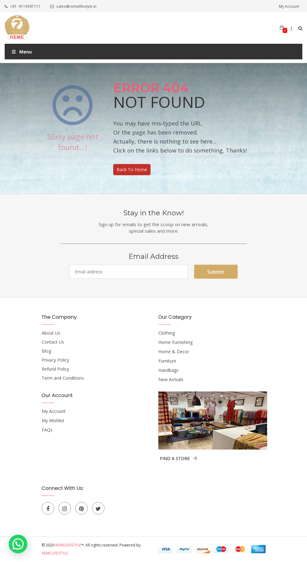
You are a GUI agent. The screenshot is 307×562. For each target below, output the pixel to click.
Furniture (167, 361)
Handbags (168, 370)
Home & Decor (173, 352)
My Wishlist (53, 420)
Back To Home (132, 169)
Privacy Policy (55, 360)
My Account (289, 6)
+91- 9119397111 (22, 7)
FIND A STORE (178, 458)
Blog (46, 351)
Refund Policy (55, 369)
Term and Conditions (63, 378)
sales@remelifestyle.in (72, 7)
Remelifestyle (68, 545)
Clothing (166, 333)
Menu (21, 52)
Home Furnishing (175, 342)
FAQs (47, 430)
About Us (51, 333)
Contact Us (53, 342)
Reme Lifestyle (55, 553)
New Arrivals (171, 379)
